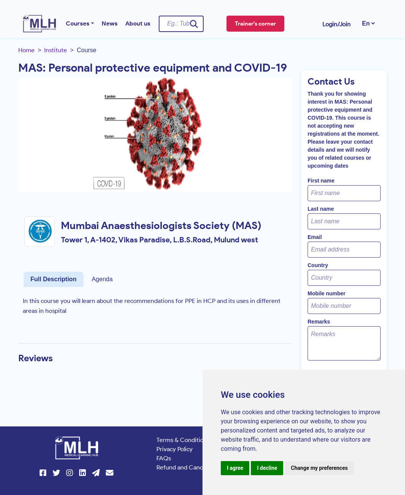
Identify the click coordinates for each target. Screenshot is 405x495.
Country (318, 265)
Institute (55, 50)
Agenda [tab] (102, 279)
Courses (77, 23)
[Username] (181, 23)
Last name (321, 209)
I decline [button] (267, 468)
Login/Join (336, 24)
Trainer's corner (255, 23)
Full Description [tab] (53, 279)
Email (315, 237)
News (110, 23)
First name (321, 181)
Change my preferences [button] (319, 468)
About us (137, 23)
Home (26, 50)
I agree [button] (235, 468)
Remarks (319, 322)
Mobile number (327, 293)
